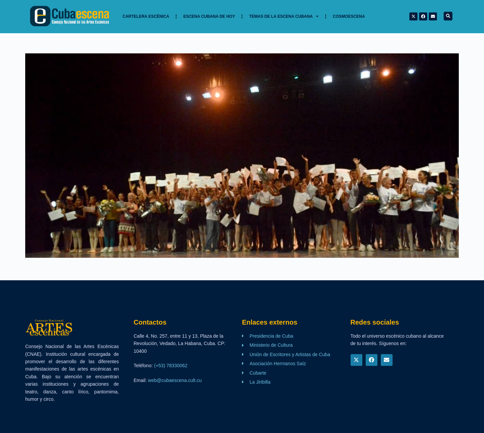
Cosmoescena (349, 16)
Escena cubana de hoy (209, 16)
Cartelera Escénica (146, 16)
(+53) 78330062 (170, 365)
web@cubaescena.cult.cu (175, 380)
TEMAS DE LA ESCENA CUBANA (284, 16)
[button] (448, 16)
